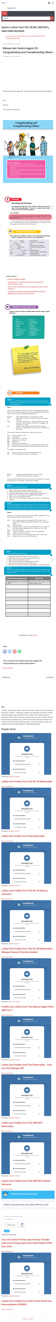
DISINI (35, 635)
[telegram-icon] (49, 2)
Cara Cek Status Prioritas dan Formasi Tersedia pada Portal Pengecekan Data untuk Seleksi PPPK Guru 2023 (26, 1243)
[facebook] (5, 651)
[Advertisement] (28, 72)
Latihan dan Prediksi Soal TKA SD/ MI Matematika (26, 781)
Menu (4, 13)
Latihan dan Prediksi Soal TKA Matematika (23, 836)
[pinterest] (15, 651)
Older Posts (50, 677)
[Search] (26, 18)
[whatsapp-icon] (53, 2)
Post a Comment (16, 56)
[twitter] (10, 651)
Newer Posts (6, 677)
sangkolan (30, 1319)
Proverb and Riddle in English (16, 279)
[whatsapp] (19, 651)
